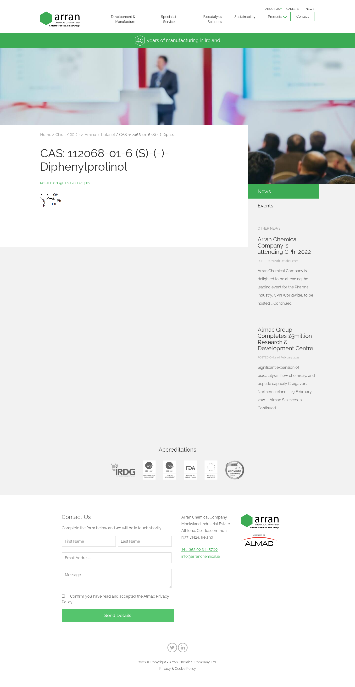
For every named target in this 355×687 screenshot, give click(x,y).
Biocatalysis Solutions (212, 19)
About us (272, 9)
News (310, 9)
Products (275, 17)
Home (45, 134)
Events (265, 206)
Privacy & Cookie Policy (177, 669)
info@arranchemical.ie (200, 556)
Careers (292, 9)
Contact (302, 16)
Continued (282, 303)
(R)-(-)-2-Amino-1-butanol (92, 134)
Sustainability (244, 17)
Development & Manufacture (123, 19)
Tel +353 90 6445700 (199, 549)
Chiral (60, 134)
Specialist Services (168, 19)
